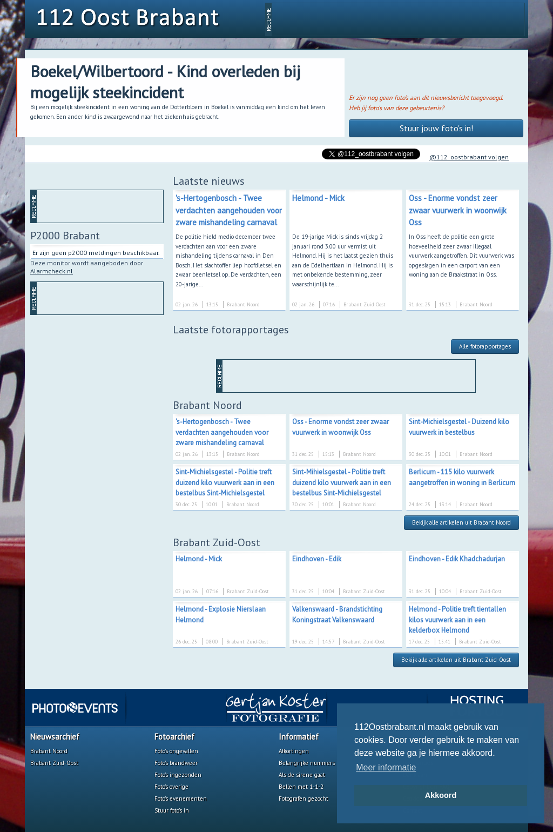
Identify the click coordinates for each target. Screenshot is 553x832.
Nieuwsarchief (54, 737)
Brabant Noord (49, 751)
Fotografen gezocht (303, 798)
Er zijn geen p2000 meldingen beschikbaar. (96, 253)
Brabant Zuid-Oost (54, 763)
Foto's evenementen (180, 798)
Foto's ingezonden (177, 775)
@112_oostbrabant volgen (469, 157)
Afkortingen (294, 751)
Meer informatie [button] (386, 767)
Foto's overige (171, 786)
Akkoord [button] (440, 795)
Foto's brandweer (176, 763)
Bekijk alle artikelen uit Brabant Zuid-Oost (456, 659)
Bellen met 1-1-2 (301, 786)
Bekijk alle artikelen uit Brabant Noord (461, 522)
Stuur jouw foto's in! (436, 128)
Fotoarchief (174, 737)
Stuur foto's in (171, 810)
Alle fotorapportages (485, 346)
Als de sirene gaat (302, 775)
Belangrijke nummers (307, 763)
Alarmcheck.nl (51, 271)
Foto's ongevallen (176, 751)
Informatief (299, 737)
